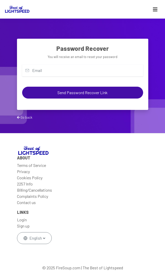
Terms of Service (31, 165)
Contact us (26, 202)
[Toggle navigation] (155, 9)
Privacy (23, 171)
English (33, 238)
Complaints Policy (32, 196)
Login (22, 219)
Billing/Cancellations (34, 190)
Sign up (23, 225)
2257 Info (25, 183)
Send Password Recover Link (82, 92)
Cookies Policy (29, 177)
